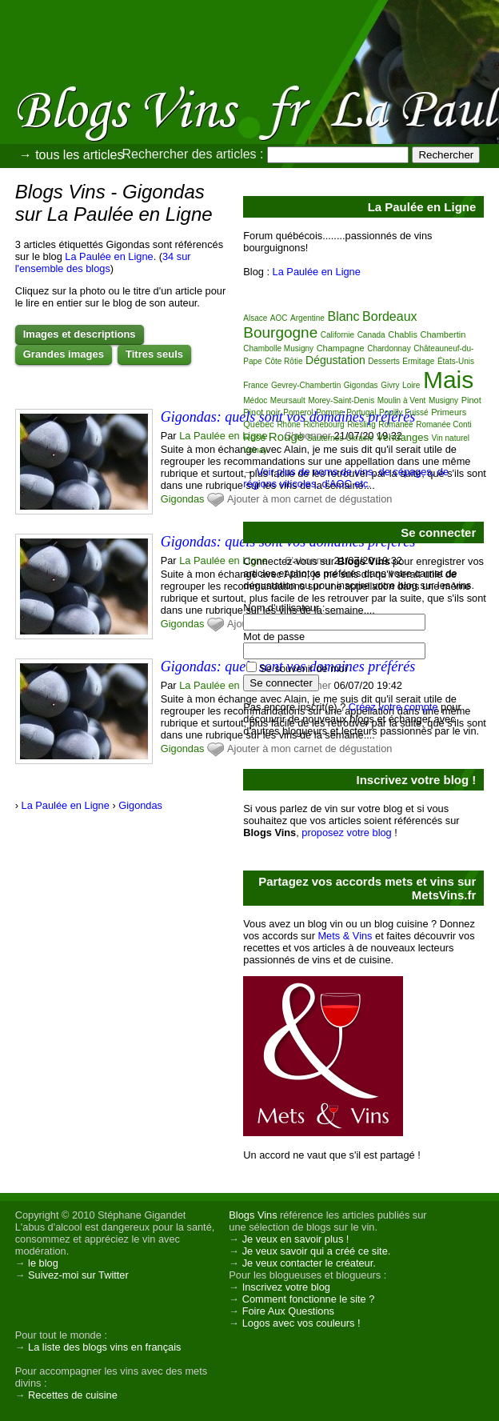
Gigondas (183, 499)
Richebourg (323, 424)
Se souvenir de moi (303, 668)
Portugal (361, 412)
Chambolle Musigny (278, 348)
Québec (258, 424)
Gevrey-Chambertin (306, 385)
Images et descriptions (79, 334)
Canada (371, 334)
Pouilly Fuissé (404, 412)
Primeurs (448, 412)
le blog (43, 1263)
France (255, 385)
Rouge (286, 436)
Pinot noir (261, 412)
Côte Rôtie (283, 361)
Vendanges (403, 437)
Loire (411, 385)
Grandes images (63, 354)
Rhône (288, 424)
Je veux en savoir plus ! (295, 1239)
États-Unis (455, 361)
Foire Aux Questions (288, 1311)
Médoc (255, 400)
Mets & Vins (344, 936)
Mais (448, 379)
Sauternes (325, 438)
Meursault (287, 400)
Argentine (307, 318)
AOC (279, 318)
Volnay (255, 450)
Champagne (341, 348)
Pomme (329, 412)
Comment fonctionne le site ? (308, 1299)
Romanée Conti (443, 424)
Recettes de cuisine (73, 1395)
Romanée (395, 424)
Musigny (443, 400)
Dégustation (335, 360)
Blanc (343, 316)
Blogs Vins (253, 1215)
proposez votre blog (346, 833)
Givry (390, 385)
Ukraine (359, 438)
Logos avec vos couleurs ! (301, 1323)
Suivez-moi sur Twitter (78, 1275)
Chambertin (442, 334)
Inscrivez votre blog (286, 1287)
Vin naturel (450, 438)
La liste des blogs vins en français (104, 1347)
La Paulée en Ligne (109, 256)
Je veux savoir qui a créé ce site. (316, 1251)
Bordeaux (389, 316)
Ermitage (418, 361)
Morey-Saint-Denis (341, 400)
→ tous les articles (71, 155)
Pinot (471, 400)
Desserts (383, 361)
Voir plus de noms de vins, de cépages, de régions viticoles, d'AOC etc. (346, 478)
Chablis (402, 334)
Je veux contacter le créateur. (309, 1263)
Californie (337, 334)
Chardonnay (388, 348)
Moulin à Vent (401, 400)
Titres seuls (154, 354)
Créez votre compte (393, 707)
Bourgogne (280, 332)
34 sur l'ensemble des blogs (103, 262)
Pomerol (298, 412)
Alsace (255, 318)
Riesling (361, 424)
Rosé (254, 437)
